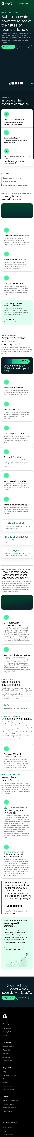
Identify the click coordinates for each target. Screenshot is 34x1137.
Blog (4, 1072)
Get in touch (10, 320)
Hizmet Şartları (7, 1127)
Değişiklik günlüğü (8, 1089)
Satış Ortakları (7, 1061)
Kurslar (5, 1082)
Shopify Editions (8, 1032)
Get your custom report (14, 949)
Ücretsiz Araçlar (8, 1086)
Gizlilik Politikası (8, 1134)
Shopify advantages (9, 181)
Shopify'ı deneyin (24, 47)
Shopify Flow (8, 628)
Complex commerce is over (12, 178)
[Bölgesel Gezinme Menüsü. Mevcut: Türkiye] (10, 1123)
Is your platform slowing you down (15, 185)
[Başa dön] (5, 1016)
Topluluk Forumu (8, 1104)
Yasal (4, 1131)
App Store (6, 1053)
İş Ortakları (6, 1057)
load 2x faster (17, 865)
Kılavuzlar (6, 1079)
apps (5, 709)
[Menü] (32, 3)
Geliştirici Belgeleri (8, 1046)
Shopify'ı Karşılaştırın (9, 1075)
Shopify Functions (21, 628)
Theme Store (7, 1050)
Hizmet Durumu (8, 1111)
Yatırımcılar (6, 1035)
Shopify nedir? (7, 1028)
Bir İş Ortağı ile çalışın (9, 1108)
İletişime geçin (23, 3)
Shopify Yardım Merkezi (10, 1100)
